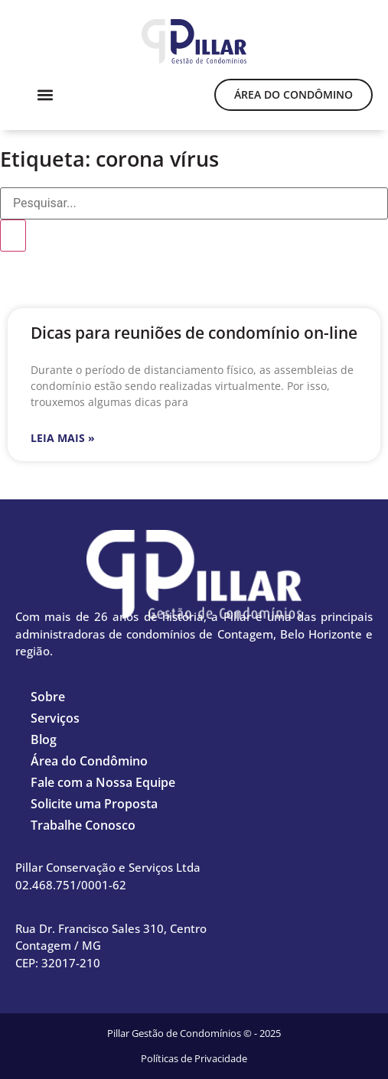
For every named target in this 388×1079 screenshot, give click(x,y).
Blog (44, 739)
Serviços (55, 718)
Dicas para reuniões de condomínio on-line (194, 332)
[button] (44, 94)
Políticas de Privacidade (194, 1058)
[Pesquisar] (13, 235)
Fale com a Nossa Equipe (103, 782)
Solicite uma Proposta (94, 803)
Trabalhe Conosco (83, 825)
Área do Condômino (89, 760)
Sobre (48, 696)
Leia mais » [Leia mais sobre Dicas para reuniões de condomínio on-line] (63, 438)
